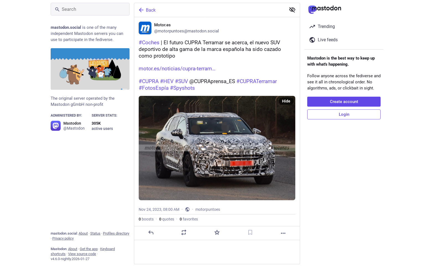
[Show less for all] (292, 9)
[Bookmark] (250, 232)
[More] (283, 233)
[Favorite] (217, 232)
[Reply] (151, 232)
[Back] (209, 10)
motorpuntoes (207, 209)
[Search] (90, 9)
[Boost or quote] (183, 232)
